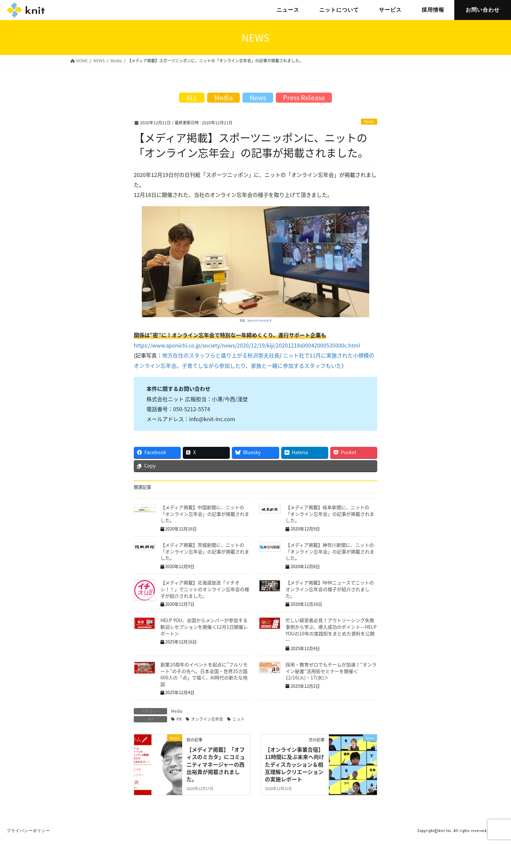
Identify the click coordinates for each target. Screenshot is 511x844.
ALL (191, 97)
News (257, 97)
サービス (390, 10)
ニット (238, 719)
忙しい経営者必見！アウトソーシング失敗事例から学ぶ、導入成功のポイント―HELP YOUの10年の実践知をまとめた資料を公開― (331, 630)
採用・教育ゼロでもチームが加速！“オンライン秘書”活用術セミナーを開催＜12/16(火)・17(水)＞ (331, 671)
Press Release (304, 97)
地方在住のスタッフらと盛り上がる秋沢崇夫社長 (221, 355)
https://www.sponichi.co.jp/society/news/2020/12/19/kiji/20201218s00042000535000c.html (247, 345)
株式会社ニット (26, 10)
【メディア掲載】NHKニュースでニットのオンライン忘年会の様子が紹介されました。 (330, 589)
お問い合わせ (483, 10)
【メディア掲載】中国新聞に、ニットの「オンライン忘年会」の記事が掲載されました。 (204, 513)
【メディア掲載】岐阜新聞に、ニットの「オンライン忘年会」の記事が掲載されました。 (330, 513)
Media (369, 121)
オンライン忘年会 (207, 719)
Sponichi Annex (257, 320)
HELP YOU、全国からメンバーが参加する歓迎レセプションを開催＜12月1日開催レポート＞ (204, 626)
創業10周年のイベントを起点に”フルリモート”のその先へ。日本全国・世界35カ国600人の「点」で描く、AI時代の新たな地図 (203, 674)
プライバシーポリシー (28, 830)
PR (179, 719)
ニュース (288, 10)
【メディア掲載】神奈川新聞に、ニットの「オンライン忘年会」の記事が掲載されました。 (330, 551)
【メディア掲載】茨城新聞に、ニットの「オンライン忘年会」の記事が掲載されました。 (204, 551)
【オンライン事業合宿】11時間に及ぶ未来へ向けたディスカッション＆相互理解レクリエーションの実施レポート (294, 764)
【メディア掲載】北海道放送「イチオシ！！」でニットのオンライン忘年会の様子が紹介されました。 (204, 589)
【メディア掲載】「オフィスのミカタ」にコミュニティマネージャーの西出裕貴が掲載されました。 (215, 764)
